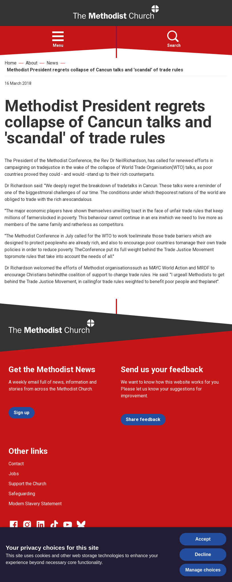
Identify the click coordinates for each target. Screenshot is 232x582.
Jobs (14, 473)
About (31, 63)
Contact (16, 463)
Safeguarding (22, 493)
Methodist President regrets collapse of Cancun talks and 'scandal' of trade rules (95, 70)
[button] (58, 36)
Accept (203, 539)
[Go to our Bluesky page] (81, 524)
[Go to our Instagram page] (27, 524)
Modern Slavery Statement (35, 503)
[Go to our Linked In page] (40, 524)
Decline (203, 554)
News (52, 63)
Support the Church (27, 483)
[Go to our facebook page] (14, 524)
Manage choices (203, 569)
